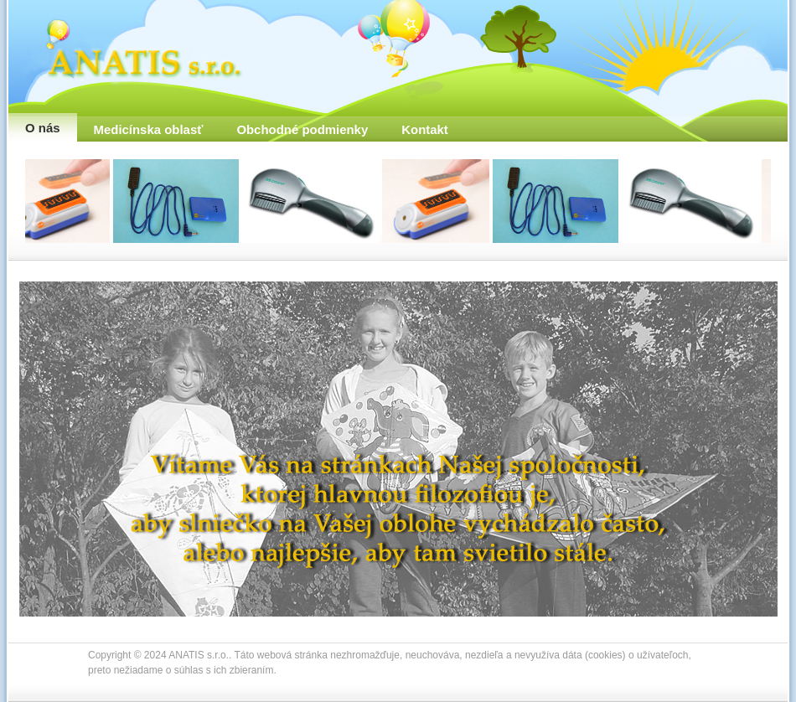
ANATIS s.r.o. (134, 48)
